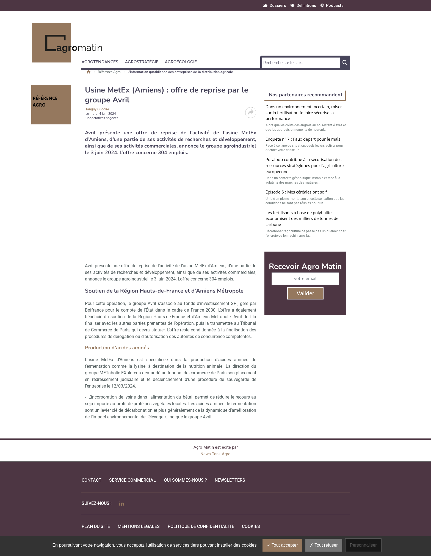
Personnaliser (363, 545)
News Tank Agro (215, 453)
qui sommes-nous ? (185, 480)
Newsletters (230, 480)
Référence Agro (109, 72)
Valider (305, 293)
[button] (102, 61)
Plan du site (96, 526)
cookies (251, 526)
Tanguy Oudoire (97, 109)
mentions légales (139, 526)
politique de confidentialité (201, 526)
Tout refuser (324, 545)
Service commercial (132, 480)
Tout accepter (282, 545)
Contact (91, 480)
